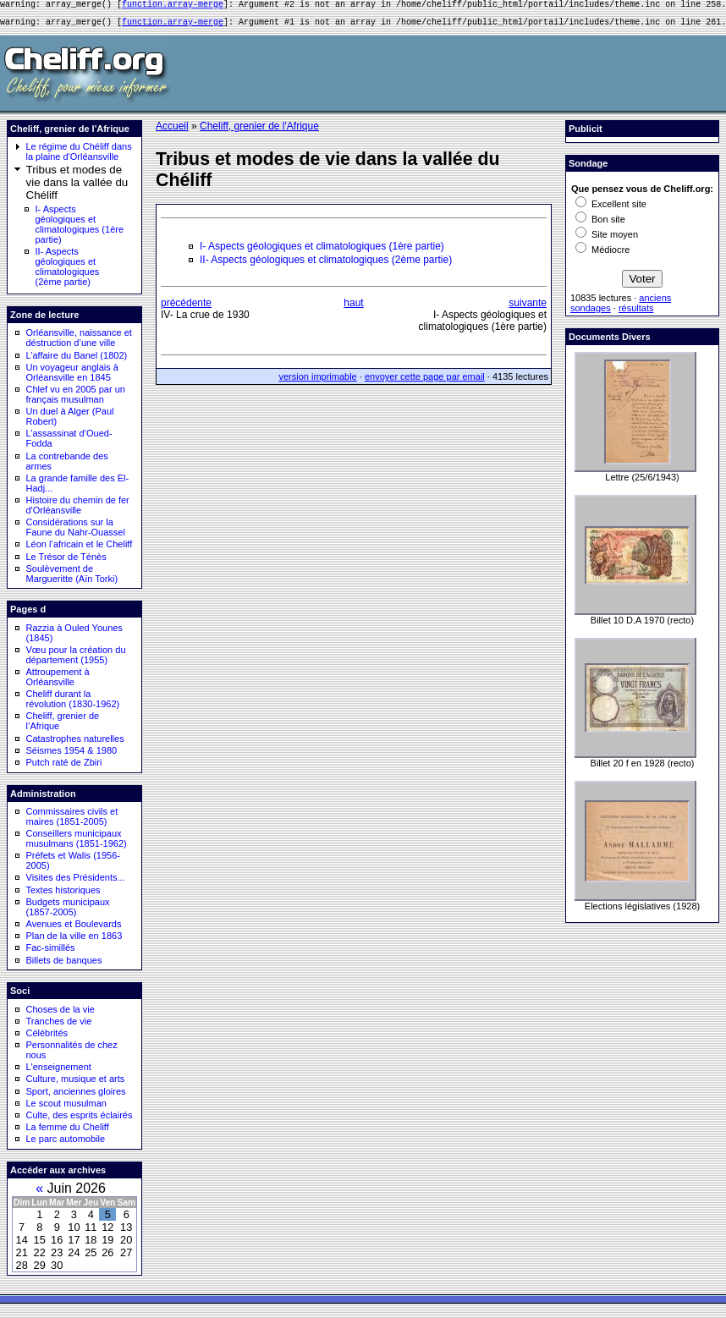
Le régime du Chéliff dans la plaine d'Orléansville (79, 156)
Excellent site (610, 209)
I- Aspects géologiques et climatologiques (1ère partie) (80, 229)
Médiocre (602, 255)
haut (353, 308)
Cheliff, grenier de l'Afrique (259, 131)
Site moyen (606, 239)
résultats (636, 313)
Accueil (172, 131)
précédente (186, 308)
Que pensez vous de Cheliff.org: (642, 194)
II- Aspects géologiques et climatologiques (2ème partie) (68, 271)
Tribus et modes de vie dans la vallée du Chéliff (77, 187)
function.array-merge (172, 6)
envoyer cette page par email (425, 381)
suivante (528, 308)
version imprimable (317, 381)
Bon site (600, 224)
